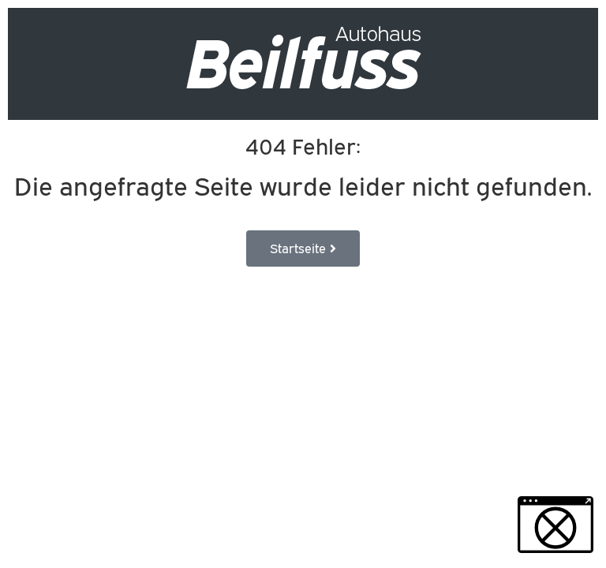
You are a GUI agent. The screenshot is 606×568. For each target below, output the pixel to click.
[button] (555, 524)
